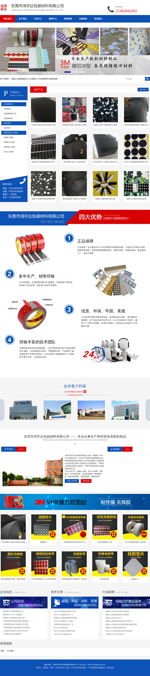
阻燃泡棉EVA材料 (11, 133)
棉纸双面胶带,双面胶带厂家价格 (74, 579)
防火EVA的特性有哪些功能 (64, 631)
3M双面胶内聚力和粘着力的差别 (15, 624)
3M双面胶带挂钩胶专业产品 (74, 542)
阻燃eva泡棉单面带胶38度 (105, 199)
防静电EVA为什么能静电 (12, 615)
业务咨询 (86, 481)
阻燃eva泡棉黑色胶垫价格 (136, 199)
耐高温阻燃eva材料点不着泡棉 (74, 199)
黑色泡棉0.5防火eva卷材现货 (74, 162)
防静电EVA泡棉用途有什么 (13, 611)
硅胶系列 (7, 123)
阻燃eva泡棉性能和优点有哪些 (117, 615)
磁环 (2, 651)
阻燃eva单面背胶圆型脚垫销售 (43, 199)
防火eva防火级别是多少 (63, 634)
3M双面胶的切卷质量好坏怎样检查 (16, 628)
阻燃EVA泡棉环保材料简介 (116, 628)
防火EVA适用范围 (61, 628)
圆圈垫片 (43, 542)
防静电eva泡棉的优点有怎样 (14, 618)
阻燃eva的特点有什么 (114, 618)
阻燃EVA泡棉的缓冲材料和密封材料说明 (121, 624)
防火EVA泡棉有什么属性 (63, 621)
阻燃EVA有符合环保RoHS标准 (117, 611)
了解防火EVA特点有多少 (115, 634)
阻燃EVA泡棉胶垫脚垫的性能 (65, 618)
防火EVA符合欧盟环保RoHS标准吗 (119, 631)
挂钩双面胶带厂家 (105, 542)
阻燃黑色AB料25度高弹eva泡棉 (74, 125)
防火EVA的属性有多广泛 (63, 615)
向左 (3, 410)
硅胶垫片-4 (135, 579)
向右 (147, 410)
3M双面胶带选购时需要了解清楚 (15, 621)
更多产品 (143, 89)
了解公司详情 (72, 481)
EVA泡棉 (10, 651)
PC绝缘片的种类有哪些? (12, 634)
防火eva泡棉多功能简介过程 (65, 611)
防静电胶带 (104, 579)
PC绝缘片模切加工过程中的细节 (15, 631)
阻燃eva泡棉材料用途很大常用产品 (119, 621)
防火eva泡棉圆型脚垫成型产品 (136, 162)
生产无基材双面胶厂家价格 (135, 542)
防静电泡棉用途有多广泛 (63, 624)
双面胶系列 (8, 104)
